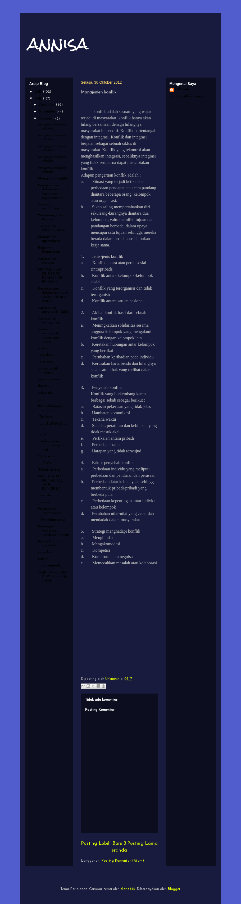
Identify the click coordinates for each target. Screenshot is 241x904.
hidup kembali (49, 565)
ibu (40, 399)
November (47, 111)
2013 (39, 91)
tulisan (43, 559)
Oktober (46, 118)
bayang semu (48, 379)
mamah (44, 502)
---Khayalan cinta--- (53, 519)
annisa (58, 43)
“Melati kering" (49, 469)
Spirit (42, 434)
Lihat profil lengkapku (187, 96)
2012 (39, 98)
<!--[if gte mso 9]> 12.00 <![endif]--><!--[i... (52, 576)
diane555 (128, 889)
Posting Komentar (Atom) (122, 860)
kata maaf (46, 361)
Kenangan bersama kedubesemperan (53, 530)
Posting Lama (142, 843)
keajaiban (45, 355)
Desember (47, 104)
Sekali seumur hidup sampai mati (50, 445)
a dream (44, 348)
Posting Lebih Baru (101, 843)
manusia (44, 495)
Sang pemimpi (49, 456)
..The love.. (46, 417)
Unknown (182, 89)
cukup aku (45, 392)
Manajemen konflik (52, 178)
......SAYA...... (47, 463)
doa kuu (44, 386)
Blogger (174, 889)
